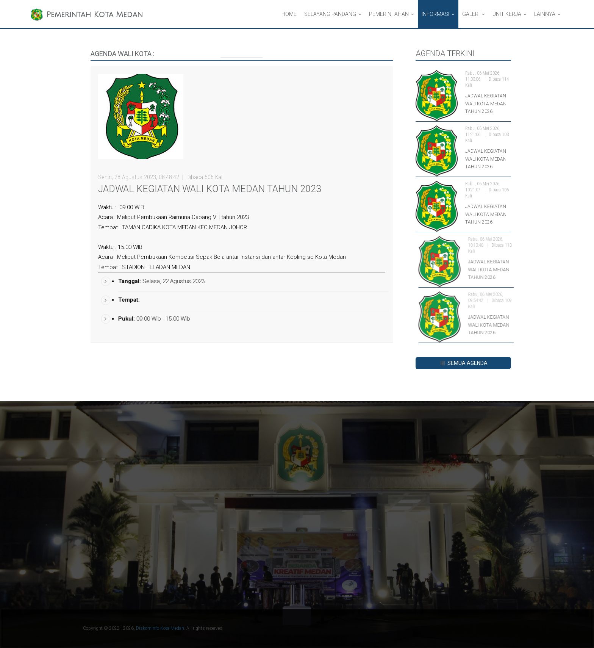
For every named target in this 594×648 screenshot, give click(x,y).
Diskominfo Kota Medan (160, 628)
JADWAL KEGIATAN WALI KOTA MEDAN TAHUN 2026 (485, 103)
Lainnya (544, 14)
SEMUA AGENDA (463, 363)
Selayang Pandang (330, 14)
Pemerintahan (389, 14)
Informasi (435, 14)
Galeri (471, 14)
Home (289, 14)
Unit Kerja (506, 14)
